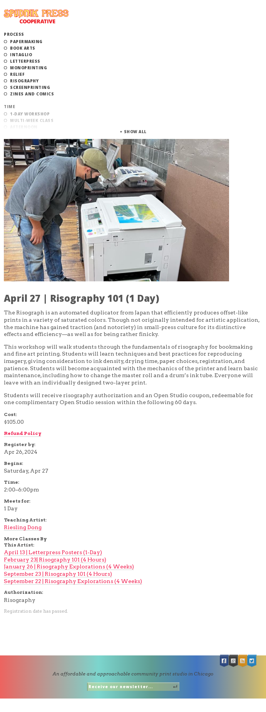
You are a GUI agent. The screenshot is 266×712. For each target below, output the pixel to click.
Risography (24, 81)
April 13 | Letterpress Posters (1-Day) (53, 552)
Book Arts (22, 48)
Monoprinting (28, 67)
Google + (233, 661)
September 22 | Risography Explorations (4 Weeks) (73, 581)
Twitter (252, 661)
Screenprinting (30, 87)
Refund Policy (22, 433)
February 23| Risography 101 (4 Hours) (55, 560)
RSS (243, 661)
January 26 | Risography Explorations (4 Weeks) (69, 566)
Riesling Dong (23, 527)
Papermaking (26, 41)
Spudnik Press (36, 16)
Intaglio (21, 54)
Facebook (224, 661)
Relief (17, 74)
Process (14, 34)
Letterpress (25, 61)
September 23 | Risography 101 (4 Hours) (58, 574)
